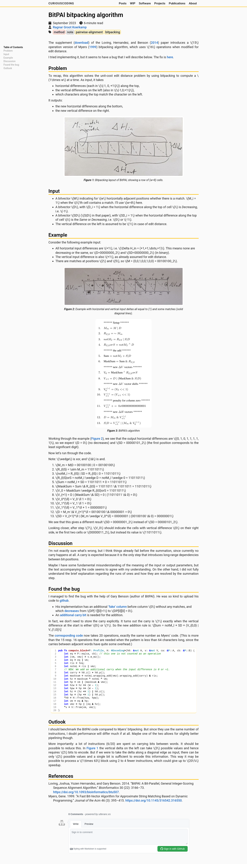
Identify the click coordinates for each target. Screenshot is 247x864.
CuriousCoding (61, 3)
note (70, 32)
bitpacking (112, 32)
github (64, 600)
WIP (132, 3)
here (170, 57)
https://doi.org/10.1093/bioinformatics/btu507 (86, 792)
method (59, 32)
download (81, 42)
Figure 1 (92, 748)
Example (8, 57)
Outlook (7, 68)
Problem (8, 50)
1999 (92, 47)
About (193, 3)
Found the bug (11, 64)
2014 (154, 42)
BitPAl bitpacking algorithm (86, 15)
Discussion (9, 61)
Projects (159, 3)
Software (145, 3)
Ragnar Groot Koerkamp (70, 27)
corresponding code (69, 635)
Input (6, 54)
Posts (123, 3)
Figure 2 (97, 438)
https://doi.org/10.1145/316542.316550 (153, 800)
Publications (177, 3)
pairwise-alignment (89, 32)
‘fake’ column (117, 606)
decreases (71, 611)
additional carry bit (73, 615)
